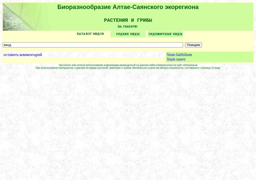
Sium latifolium (179, 56)
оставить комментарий (23, 56)
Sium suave (176, 61)
